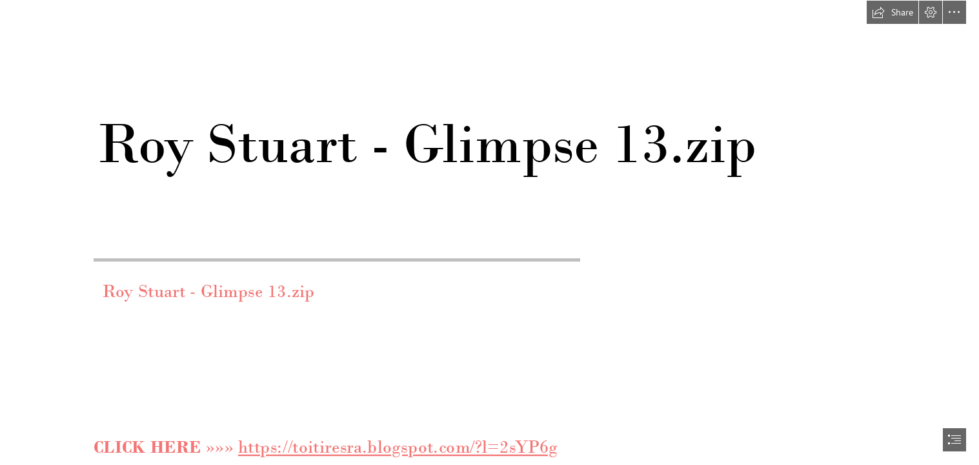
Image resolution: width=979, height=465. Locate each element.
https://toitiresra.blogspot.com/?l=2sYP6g (398, 447)
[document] (489, 232)
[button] (892, 12)
